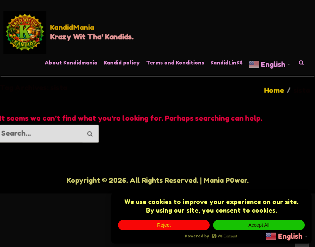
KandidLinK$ (226, 62)
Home (274, 90)
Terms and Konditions (175, 62)
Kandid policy (122, 62)
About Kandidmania (70, 62)
